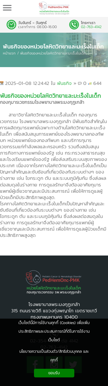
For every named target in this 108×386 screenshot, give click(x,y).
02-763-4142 (91, 27)
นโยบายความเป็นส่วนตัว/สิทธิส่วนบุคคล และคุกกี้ (54, 355)
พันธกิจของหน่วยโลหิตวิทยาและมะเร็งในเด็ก (53, 46)
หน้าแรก (9, 53)
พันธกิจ (64, 83)
